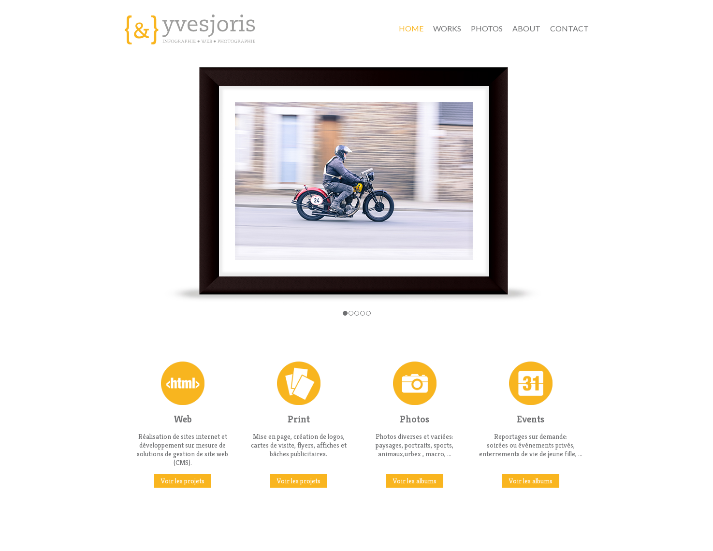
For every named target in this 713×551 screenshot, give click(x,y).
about (526, 28)
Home (411, 28)
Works (447, 28)
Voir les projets (182, 481)
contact (569, 28)
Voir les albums (415, 481)
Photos (487, 28)
